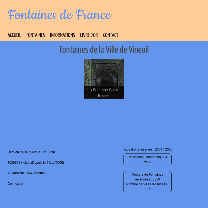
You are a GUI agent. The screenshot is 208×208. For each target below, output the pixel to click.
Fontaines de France (59, 15)
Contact (110, 35)
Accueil (14, 35)
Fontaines (36, 35)
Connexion (15, 184)
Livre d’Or (89, 35)
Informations (62, 35)
